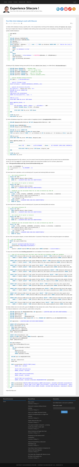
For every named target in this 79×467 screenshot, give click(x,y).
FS (62, 465)
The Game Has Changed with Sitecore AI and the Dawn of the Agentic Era (39, 455)
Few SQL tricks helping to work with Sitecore (21, 21)
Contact (15, 2)
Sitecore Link (22, 2)
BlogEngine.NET (48, 465)
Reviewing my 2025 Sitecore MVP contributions (36, 436)
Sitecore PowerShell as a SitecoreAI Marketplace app (36, 442)
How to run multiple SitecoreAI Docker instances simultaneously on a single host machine (38, 414)
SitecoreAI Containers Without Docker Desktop (37, 407)
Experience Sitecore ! (24, 8)
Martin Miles (17, 23)
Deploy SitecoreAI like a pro (34, 420)
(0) (71, 23)
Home (5, 2)
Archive (10, 2)
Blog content (31, 402)
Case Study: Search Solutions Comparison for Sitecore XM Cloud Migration (39, 449)
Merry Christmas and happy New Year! (37, 431)
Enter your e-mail (57, 405)
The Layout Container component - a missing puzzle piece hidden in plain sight (39, 425)
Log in (74, 2)
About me (29, 2)
